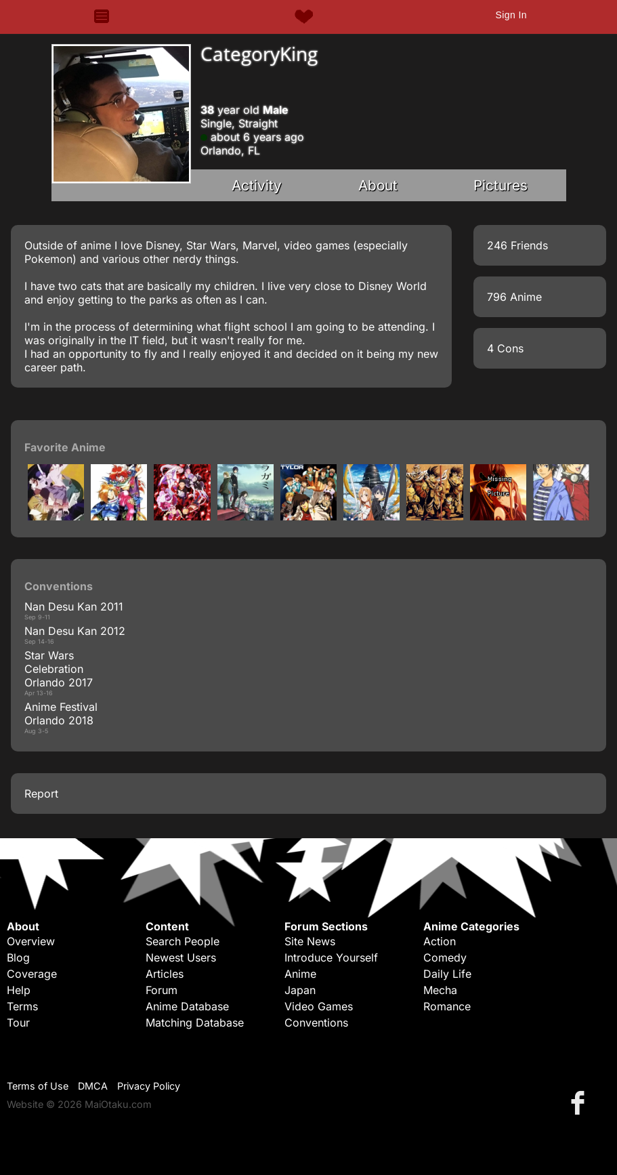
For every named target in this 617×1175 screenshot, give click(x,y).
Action (439, 941)
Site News (309, 941)
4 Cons (505, 348)
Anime (300, 974)
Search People (182, 941)
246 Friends (517, 245)
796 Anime (514, 297)
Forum (161, 990)
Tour (18, 1022)
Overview (31, 941)
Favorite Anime (65, 447)
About (378, 185)
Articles (165, 974)
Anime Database (187, 1006)
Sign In (510, 14)
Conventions (316, 1022)
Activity (257, 185)
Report (41, 793)
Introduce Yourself (331, 957)
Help (18, 990)
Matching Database (195, 1022)
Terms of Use (37, 1086)
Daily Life (447, 974)
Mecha (440, 990)
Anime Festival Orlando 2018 (61, 713)
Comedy (445, 957)
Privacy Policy (148, 1086)
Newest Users (181, 957)
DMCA (93, 1086)
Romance (447, 1006)
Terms (22, 1006)
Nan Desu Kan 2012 (74, 631)
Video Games (318, 1006)
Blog (18, 957)
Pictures (500, 185)
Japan (300, 990)
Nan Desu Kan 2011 (73, 606)
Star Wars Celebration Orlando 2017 (58, 668)
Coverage (32, 974)
